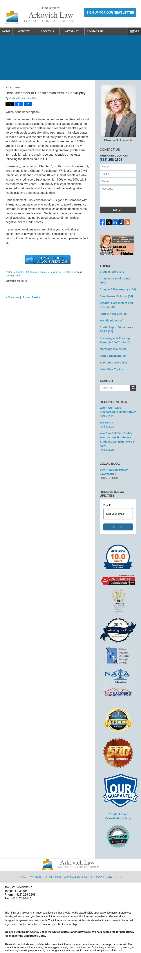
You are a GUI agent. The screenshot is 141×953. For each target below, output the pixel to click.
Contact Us (104, 31)
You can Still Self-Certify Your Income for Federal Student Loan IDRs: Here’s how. (118, 426)
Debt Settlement (70, 272)
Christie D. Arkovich (118, 113)
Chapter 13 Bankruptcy (27, 272)
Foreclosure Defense (115, 290)
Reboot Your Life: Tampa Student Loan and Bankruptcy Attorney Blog (42, 15)
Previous (12, 297)
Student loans (111, 271)
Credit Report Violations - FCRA (115, 322)
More (133, 31)
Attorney (78, 31)
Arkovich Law (42, 940)
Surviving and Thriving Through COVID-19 (114, 332)
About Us (53, 31)
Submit (118, 209)
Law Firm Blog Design (118, 941)
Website (30, 31)
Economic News (112, 353)
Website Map (93, 858)
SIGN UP (118, 510)
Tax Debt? (106, 412)
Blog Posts (113, 858)
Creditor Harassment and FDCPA (115, 299)
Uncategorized (13, 275)
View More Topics (110, 360)
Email (107, 489)
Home (9, 31)
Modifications (111, 313)
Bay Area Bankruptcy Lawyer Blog (117, 456)
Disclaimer (54, 858)
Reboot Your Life (112, 307)
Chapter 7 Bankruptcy (50, 272)
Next (36, 297)
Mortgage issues (112, 340)
